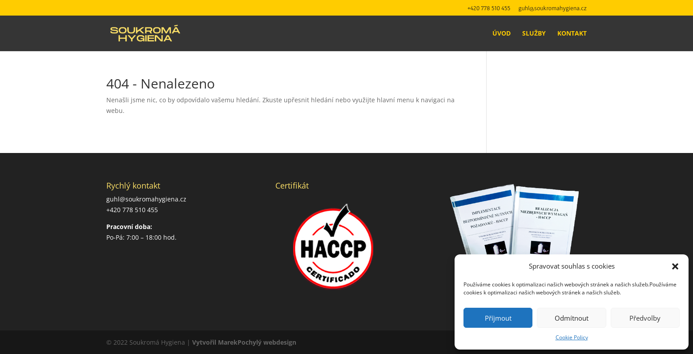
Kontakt (572, 33)
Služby (534, 33)
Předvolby (645, 318)
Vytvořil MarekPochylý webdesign (244, 342)
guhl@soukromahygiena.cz (553, 8)
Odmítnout (571, 318)
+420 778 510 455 (489, 8)
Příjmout (498, 318)
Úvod (501, 33)
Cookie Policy (572, 337)
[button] (675, 266)
